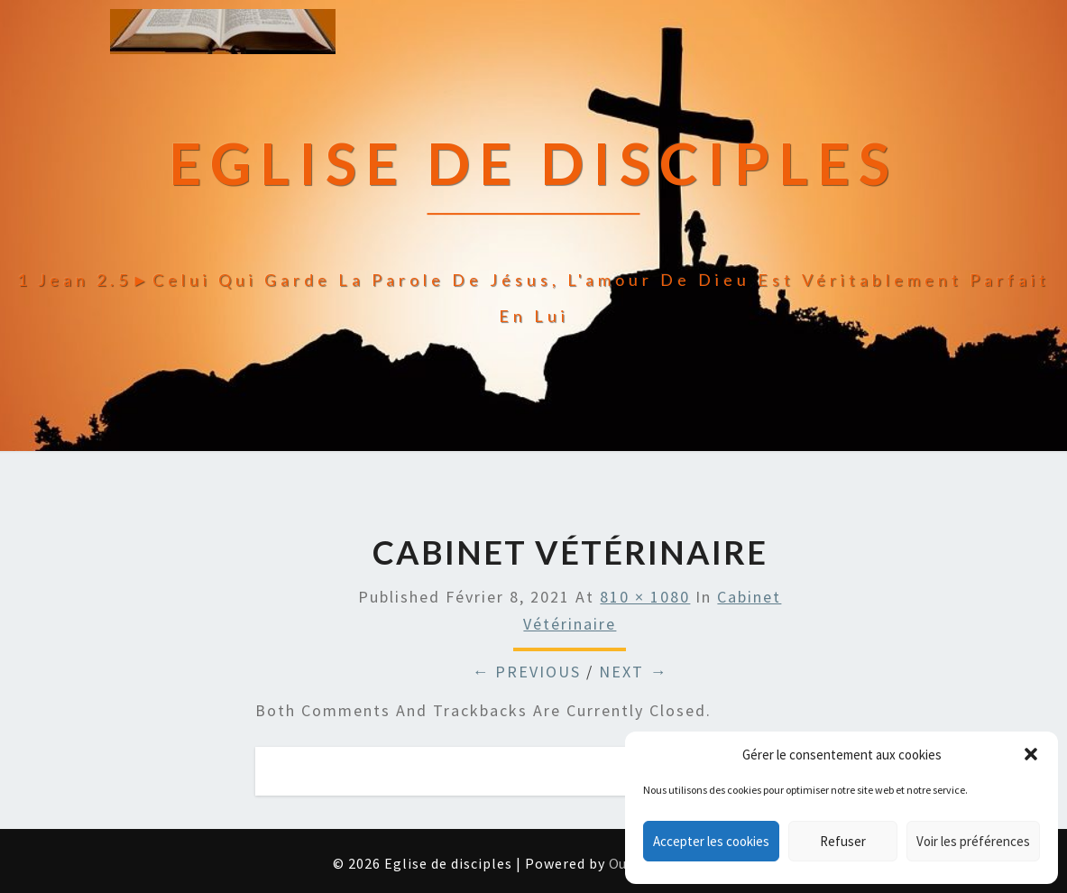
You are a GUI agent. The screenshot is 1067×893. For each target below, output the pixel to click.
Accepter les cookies (711, 841)
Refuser (843, 841)
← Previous (526, 671)
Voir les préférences (973, 841)
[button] (1031, 754)
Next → (633, 671)
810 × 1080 (645, 596)
